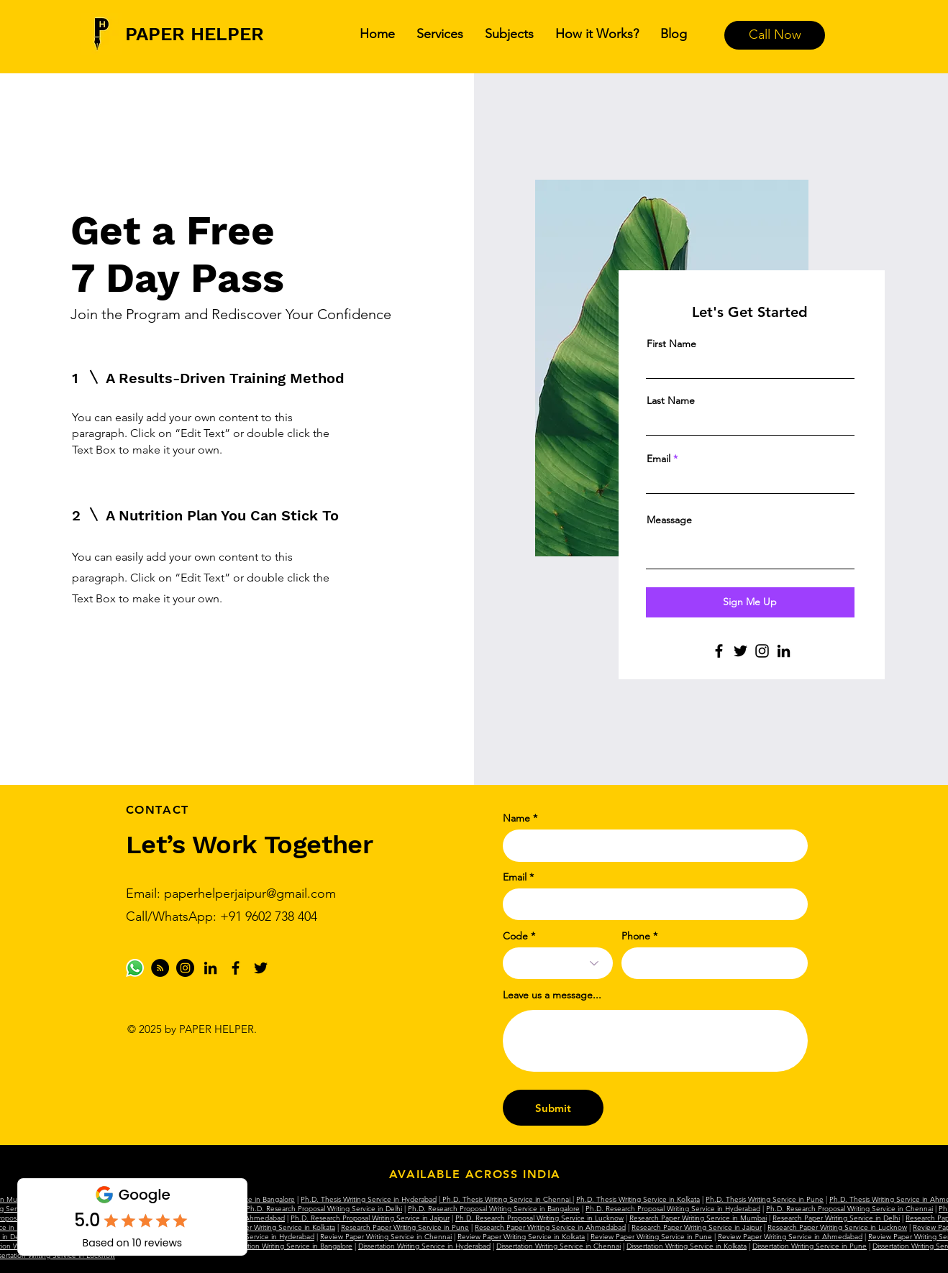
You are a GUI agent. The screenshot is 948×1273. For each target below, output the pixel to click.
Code (515, 936)
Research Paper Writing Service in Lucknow (837, 1227)
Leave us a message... (552, 995)
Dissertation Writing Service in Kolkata (686, 1246)
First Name (671, 344)
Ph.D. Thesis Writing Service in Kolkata (638, 1199)
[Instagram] (762, 651)
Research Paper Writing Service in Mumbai (698, 1218)
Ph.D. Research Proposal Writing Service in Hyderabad (672, 1208)
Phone (635, 936)
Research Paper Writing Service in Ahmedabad (550, 1227)
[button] (440, 34)
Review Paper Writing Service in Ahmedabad (790, 1236)
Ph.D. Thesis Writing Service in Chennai (506, 1199)
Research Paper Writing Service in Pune (405, 1227)
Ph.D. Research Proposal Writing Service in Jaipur (370, 1218)
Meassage (669, 520)
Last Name (671, 400)
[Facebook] (719, 651)
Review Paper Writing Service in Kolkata (521, 1236)
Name (516, 818)
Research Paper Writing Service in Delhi (836, 1218)
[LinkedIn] (784, 651)
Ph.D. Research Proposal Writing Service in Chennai (849, 1208)
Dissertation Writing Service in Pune (809, 1246)
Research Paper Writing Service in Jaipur (697, 1227)
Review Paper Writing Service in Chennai (386, 1236)
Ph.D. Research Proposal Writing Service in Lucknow (539, 1218)
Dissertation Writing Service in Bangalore (287, 1246)
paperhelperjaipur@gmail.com (250, 893)
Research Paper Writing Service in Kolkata (268, 1227)
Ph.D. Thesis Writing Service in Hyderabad (369, 1199)
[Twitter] (740, 651)
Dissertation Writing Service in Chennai (558, 1246)
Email (658, 459)
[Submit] (553, 1108)
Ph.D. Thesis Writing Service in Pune (765, 1199)
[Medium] (160, 968)
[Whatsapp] (135, 968)
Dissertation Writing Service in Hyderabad (424, 1246)
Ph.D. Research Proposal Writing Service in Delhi (324, 1208)
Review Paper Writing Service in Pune (651, 1236)
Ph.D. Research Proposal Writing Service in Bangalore (494, 1208)
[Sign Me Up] (750, 602)
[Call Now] (774, 35)
